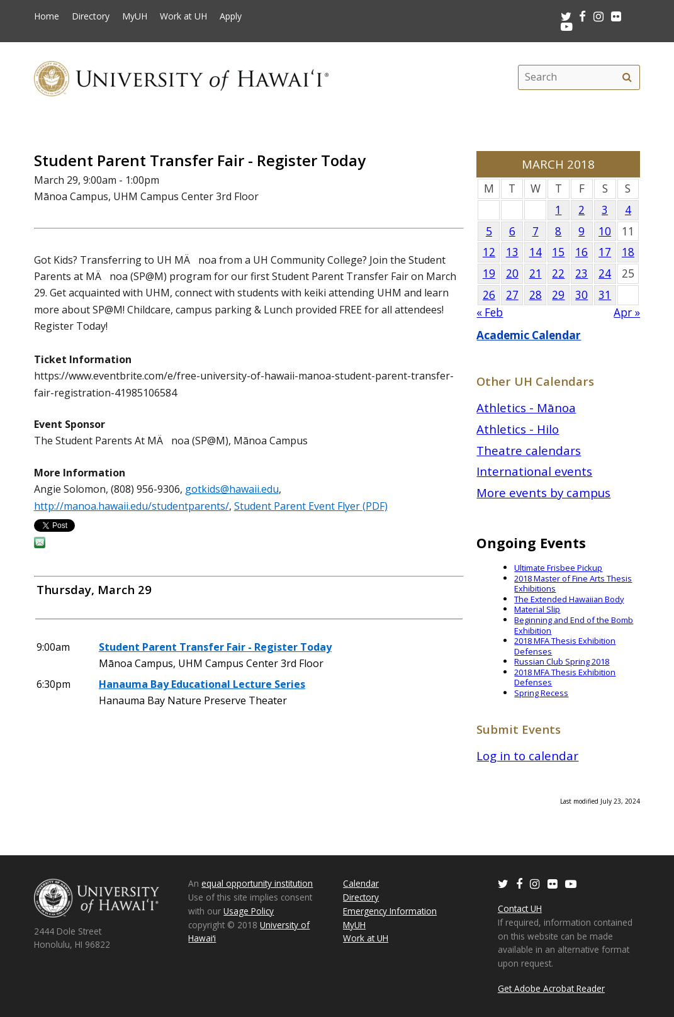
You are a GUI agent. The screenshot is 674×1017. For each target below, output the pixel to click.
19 (489, 273)
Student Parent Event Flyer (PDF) (311, 506)
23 (581, 273)
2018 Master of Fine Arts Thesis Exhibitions (573, 584)
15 (558, 252)
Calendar (361, 883)
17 (604, 252)
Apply (231, 16)
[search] (626, 77)
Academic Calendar (528, 335)
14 (535, 252)
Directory (91, 16)
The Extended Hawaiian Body (569, 599)
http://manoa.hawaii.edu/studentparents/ (131, 506)
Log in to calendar (527, 755)
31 (604, 295)
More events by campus (543, 492)
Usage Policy (248, 911)
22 (558, 273)
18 (628, 252)
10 (604, 231)
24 (604, 273)
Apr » (627, 312)
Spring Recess (541, 693)
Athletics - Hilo (517, 429)
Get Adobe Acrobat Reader (551, 988)
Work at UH (183, 16)
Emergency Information (390, 911)
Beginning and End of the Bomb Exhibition (573, 625)
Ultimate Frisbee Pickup (558, 567)
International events (534, 471)
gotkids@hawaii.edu (232, 489)
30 (581, 295)
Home (46, 16)
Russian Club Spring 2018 (561, 661)
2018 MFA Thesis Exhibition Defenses (564, 646)
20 (512, 273)
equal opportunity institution (257, 883)
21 (535, 273)
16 (581, 252)
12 (489, 252)
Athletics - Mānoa (526, 407)
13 (512, 252)
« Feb (489, 312)
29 (558, 295)
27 (512, 295)
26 (489, 295)
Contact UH (520, 908)
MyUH (134, 16)
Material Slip (537, 609)
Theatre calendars (528, 450)
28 (535, 295)
